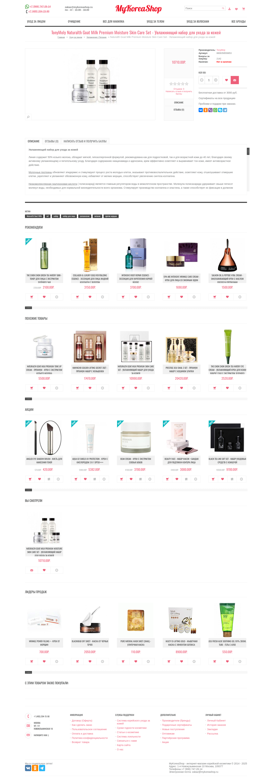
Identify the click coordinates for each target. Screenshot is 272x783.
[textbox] (205, 8)
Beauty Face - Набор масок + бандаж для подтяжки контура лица (182, 460)
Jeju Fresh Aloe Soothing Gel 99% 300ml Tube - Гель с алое (227, 642)
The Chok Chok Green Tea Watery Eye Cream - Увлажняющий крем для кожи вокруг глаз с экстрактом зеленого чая (227, 371)
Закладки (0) (236, 8)
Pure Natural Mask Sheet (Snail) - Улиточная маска (136, 642)
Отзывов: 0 (178, 89)
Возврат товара (80, 742)
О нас (120, 749)
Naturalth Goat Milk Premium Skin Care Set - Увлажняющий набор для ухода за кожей (136, 370)
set (47, 216)
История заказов (216, 725)
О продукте (56, 296)
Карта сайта (123, 745)
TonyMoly (220, 50)
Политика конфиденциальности (90, 738)
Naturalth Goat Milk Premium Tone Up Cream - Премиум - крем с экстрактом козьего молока (44, 370)
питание (97, 216)
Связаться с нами (127, 740)
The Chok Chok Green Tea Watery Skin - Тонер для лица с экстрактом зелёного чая (44, 278)
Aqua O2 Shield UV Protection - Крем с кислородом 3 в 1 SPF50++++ (90, 460)
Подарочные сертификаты (177, 725)
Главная (61, 37)
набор (56, 216)
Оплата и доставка (82, 733)
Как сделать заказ (82, 725)
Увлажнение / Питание (97, 37)
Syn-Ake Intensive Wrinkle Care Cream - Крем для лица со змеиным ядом (182, 278)
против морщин (111, 216)
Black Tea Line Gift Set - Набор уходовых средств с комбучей (227, 460)
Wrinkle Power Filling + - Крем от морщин (44, 642)
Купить (31, 296)
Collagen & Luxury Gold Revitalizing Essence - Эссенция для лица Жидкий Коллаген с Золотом (90, 278)
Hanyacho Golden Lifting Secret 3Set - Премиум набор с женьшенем (90, 369)
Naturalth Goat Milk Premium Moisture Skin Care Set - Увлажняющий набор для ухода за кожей (44, 552)
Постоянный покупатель (229, 8)
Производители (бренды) (176, 720)
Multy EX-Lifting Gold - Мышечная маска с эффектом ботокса (181, 642)
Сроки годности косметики (132, 728)
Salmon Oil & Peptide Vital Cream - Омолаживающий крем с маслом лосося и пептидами (227, 278)
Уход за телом (155, 21)
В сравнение (49, 479)
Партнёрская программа (176, 738)
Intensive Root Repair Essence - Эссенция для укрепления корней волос (135, 278)
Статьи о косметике (128, 732)
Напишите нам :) (41, 735)
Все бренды (239, 21)
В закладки (227, 80)
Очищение (74, 21)
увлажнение (85, 216)
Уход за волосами (198, 21)
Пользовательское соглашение (89, 729)
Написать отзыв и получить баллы (179, 92)
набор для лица (69, 216)
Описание (178, 102)
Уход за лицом (36, 21)
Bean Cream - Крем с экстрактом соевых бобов (135, 460)
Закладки (212, 729)
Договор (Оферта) (82, 720)
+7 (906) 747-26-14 (40, 6)
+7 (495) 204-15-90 (38, 11)
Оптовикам (168, 733)
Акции (165, 742)
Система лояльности (129, 736)
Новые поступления (173, 729)
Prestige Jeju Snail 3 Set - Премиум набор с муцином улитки (182, 369)
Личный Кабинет (216, 720)
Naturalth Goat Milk (34, 216)
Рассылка (212, 733)
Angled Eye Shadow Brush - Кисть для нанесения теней (44, 460)
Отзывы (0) (179, 109)
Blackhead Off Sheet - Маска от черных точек (90, 642)
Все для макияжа (113, 21)
